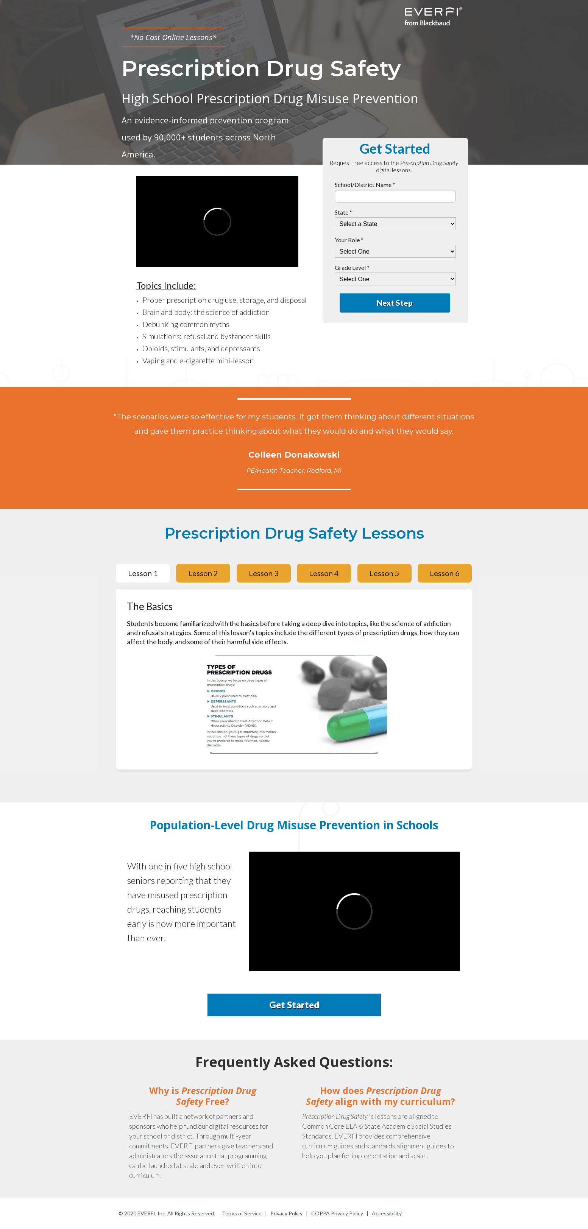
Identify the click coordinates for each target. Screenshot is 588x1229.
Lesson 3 (264, 573)
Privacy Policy (286, 1213)
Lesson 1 (143, 573)
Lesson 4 (324, 573)
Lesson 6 (445, 573)
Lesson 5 (384, 573)
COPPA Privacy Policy (337, 1213)
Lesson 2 (203, 573)
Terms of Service (242, 1213)
